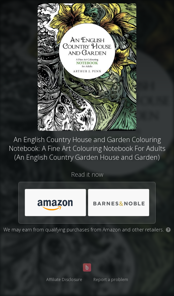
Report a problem (110, 279)
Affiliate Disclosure (64, 279)
